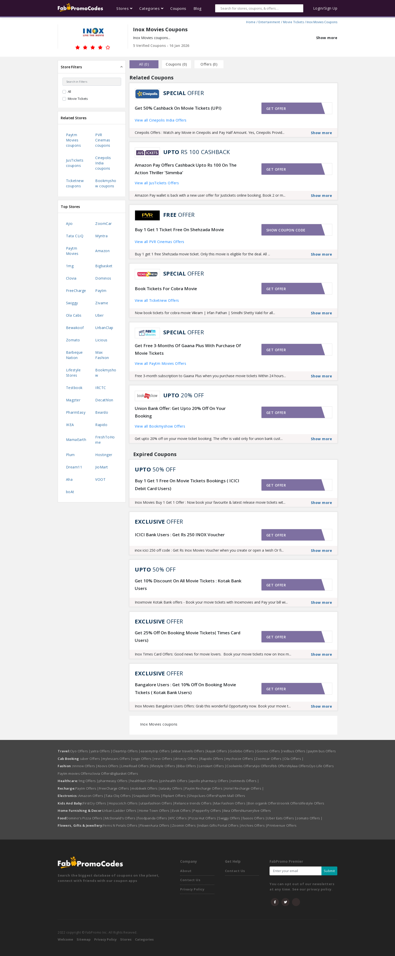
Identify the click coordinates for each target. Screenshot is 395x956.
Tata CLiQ (75, 235)
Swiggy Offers (230, 818)
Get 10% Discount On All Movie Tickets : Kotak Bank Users (188, 584)
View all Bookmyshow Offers (160, 426)
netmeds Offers (245, 781)
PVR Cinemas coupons (102, 140)
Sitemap (84, 939)
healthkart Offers (145, 781)
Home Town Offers (155, 810)
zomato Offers (310, 818)
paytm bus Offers (322, 751)
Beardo (101, 412)
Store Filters (71, 67)
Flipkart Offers (175, 795)
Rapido (101, 424)
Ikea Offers (232, 810)
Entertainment (269, 21)
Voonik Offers (289, 803)
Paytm (101, 290)
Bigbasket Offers (124, 773)
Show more (327, 37)
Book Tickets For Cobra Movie (166, 288)
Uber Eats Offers (282, 818)
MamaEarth (76, 439)
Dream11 (74, 467)
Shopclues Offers (202, 795)
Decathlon (104, 400)
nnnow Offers (85, 766)
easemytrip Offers (157, 751)
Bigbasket (104, 265)
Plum (70, 454)
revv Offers (164, 758)
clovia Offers (101, 773)
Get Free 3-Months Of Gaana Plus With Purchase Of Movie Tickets (188, 349)
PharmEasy (76, 412)
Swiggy (72, 303)
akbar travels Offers (189, 751)
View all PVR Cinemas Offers (159, 241)
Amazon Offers (92, 795)
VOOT (100, 479)
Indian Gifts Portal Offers (219, 825)
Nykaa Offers (298, 766)
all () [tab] (144, 64)
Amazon (102, 250)
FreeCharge (76, 290)
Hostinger (103, 454)
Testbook (74, 387)
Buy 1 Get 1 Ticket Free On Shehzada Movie (179, 229)
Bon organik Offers (263, 803)
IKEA (70, 424)
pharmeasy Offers (114, 781)
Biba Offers (188, 766)
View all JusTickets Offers (157, 183)
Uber (99, 315)
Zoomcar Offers (269, 758)
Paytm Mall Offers (231, 795)
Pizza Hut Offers (203, 818)
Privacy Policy (192, 889)
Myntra (101, 235)
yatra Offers (102, 751)
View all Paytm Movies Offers (160, 363)
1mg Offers (88, 781)
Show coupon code (286, 230)
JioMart (101, 467)
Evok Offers (182, 810)
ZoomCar (103, 223)
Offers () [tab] (209, 64)
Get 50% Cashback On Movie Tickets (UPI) (178, 108)
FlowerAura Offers (156, 825)
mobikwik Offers (145, 788)
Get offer (276, 108)
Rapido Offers (213, 758)
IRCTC (100, 387)
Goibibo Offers (242, 751)
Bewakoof (75, 327)
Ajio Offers (262, 766)
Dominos (103, 278)
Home (250, 21)
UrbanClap (104, 327)
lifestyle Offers (164, 766)
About (186, 871)
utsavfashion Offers (157, 803)
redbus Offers (295, 751)
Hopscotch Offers (124, 803)
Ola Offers (294, 758)
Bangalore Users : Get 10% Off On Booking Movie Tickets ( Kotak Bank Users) (185, 688)
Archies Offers (254, 825)
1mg (70, 265)
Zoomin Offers (185, 825)
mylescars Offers (118, 758)
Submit (329, 871)
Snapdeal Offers (148, 795)
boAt (70, 491)
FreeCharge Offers (115, 788)
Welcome (65, 939)
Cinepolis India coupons (103, 163)
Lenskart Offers (213, 766)
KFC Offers (179, 818)
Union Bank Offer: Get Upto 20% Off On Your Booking (180, 412)
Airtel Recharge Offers (244, 788)
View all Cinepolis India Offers (161, 120)
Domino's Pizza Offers (85, 818)
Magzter (73, 400)
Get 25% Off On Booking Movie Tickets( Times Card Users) (187, 636)
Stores (125, 939)
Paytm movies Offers (74, 773)
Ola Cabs (74, 315)
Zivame (101, 303)
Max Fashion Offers (231, 803)
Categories (144, 939)
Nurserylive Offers (256, 810)
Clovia (71, 278)
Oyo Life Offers (321, 766)
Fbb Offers (279, 766)
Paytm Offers (87, 788)
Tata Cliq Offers (119, 795)
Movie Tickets (293, 21)
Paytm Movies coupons (73, 140)
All (69, 91)
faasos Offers (255, 818)
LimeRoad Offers (136, 766)
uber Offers (92, 758)
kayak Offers (218, 751)
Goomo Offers (269, 751)
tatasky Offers (172, 788)
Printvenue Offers (282, 825)
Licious (101, 340)
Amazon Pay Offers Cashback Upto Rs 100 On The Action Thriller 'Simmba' (186, 169)
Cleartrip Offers (127, 751)
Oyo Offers (80, 751)
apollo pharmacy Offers (210, 781)
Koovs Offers (109, 766)
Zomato (73, 340)
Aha (69, 479)
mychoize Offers (241, 758)
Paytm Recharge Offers (205, 788)
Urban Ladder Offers (121, 810)
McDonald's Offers (121, 818)
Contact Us (190, 880)
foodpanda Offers (154, 818)
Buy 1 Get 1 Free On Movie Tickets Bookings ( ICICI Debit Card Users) (187, 484)
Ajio (69, 223)
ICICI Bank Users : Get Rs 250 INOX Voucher (180, 534)
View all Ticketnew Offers (157, 300)
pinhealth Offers (175, 781)
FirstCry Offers (96, 803)
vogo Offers (143, 758)
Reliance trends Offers (194, 803)
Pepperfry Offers (208, 810)
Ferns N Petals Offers (121, 825)
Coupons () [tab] (176, 64)
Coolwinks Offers (240, 766)
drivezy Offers (188, 758)
